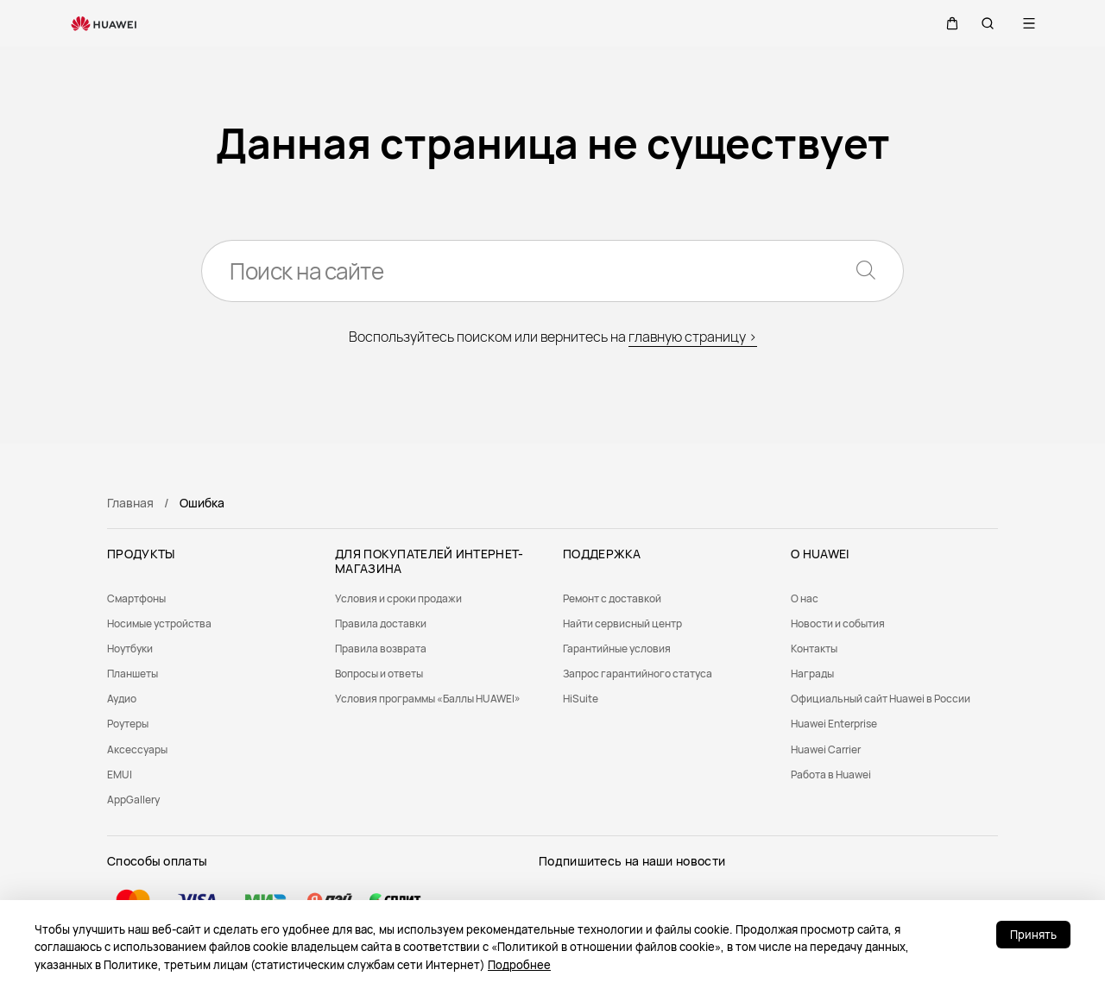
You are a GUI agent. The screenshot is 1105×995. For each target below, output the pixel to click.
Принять (1033, 934)
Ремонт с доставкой (612, 598)
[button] (946, 23)
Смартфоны (136, 598)
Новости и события (838, 623)
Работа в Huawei (831, 774)
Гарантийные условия (617, 648)
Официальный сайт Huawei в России (880, 698)
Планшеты (132, 673)
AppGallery (133, 799)
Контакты (814, 648)
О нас (804, 598)
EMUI (119, 774)
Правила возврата (380, 648)
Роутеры (127, 723)
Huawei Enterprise (834, 723)
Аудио (121, 698)
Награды (812, 673)
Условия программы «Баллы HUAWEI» (428, 698)
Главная (130, 502)
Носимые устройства (159, 623)
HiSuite (580, 698)
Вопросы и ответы (379, 673)
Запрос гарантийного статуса (637, 673)
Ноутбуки (130, 648)
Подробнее (519, 965)
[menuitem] (210, 598)
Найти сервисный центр (622, 623)
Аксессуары (137, 749)
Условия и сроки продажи (398, 598)
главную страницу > (692, 336)
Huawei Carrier (826, 749)
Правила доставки (380, 623)
